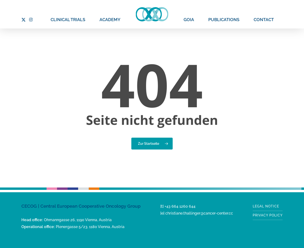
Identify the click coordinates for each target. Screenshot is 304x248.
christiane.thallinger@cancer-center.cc (199, 213)
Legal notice (266, 206)
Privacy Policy (268, 215)
